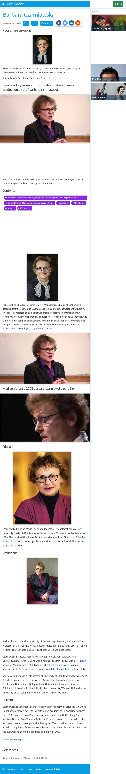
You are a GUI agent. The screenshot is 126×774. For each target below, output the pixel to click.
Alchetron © (53, 769)
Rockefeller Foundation (57, 669)
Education (63, 203)
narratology (22, 328)
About (8, 769)
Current (9, 208)
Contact (39, 769)
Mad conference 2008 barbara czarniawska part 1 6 (29, 203)
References (25, 208)
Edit (26, 23)
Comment (46, 23)
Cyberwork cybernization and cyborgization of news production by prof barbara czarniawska (42, 198)
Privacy (30, 769)
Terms (21, 769)
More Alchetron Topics (13, 739)
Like (34, 23)
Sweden (6, 312)
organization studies (42, 328)
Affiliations (79, 203)
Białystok (14, 183)
